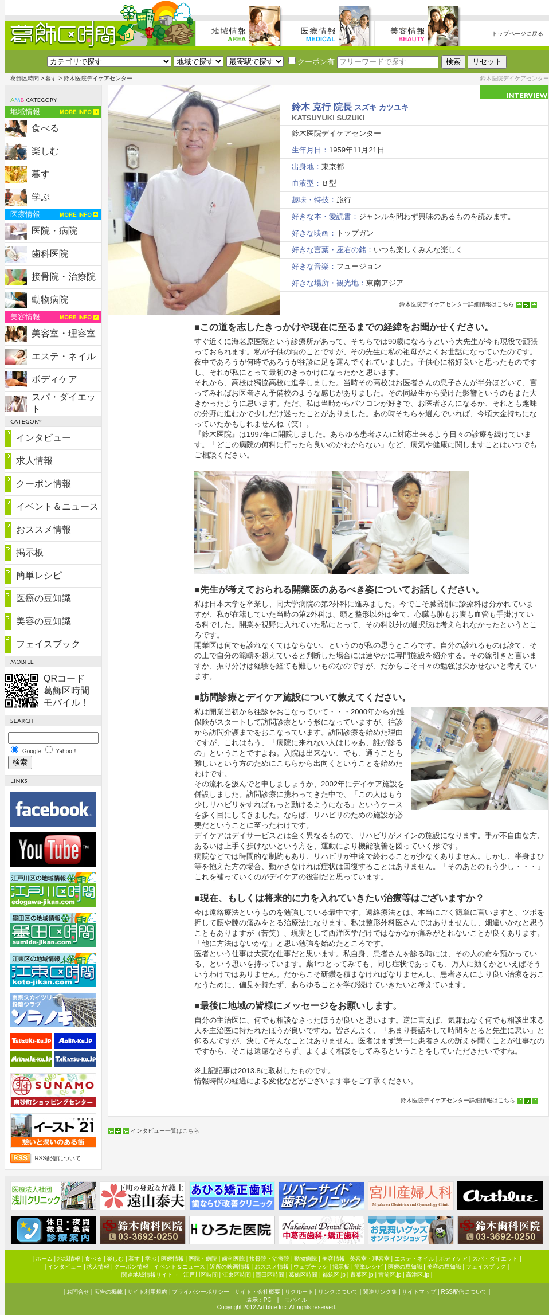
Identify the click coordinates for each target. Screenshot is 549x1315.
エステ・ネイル (64, 356)
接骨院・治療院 (64, 276)
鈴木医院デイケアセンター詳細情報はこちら (456, 304)
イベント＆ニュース (57, 506)
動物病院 (50, 299)
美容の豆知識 (43, 621)
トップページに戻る (517, 33)
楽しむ (45, 151)
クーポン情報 (43, 483)
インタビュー (43, 438)
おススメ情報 (43, 529)
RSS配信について (58, 1158)
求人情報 (34, 460)
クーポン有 (311, 61)
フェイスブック (48, 644)
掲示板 (30, 552)
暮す (51, 78)
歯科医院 (50, 254)
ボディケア (54, 379)
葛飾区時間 (24, 78)
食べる (45, 128)
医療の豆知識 (43, 598)
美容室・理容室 (64, 333)
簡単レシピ (39, 575)
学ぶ (41, 197)
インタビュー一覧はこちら (165, 1131)
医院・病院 (54, 231)
